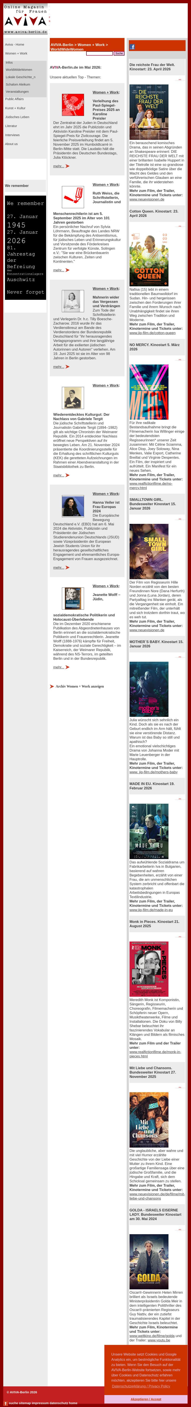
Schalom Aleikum (17, 84)
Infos (9, 62)
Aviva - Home (14, 44)
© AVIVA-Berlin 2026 (22, 1392)
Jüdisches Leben (16, 117)
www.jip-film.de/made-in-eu (151, 910)
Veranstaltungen (17, 91)
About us (11, 144)
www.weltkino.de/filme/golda (152, 1336)
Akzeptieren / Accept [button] (146, 1399)
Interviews (12, 135)
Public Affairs (14, 99)
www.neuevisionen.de (146, 199)
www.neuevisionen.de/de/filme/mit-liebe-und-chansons (157, 1196)
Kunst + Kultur (14, 108)
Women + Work (15, 53)
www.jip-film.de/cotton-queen (152, 333)
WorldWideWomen (18, 69)
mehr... (58, 166)
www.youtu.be (159, 1340)
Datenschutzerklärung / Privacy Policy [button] (141, 1386)
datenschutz (59, 1403)
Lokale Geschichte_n (20, 77)
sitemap (25, 1403)
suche (13, 1403)
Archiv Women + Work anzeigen (80, 686)
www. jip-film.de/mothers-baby (153, 772)
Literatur (10, 126)
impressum (40, 1403)
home (73, 1403)
